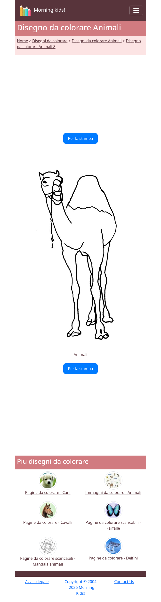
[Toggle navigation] (136, 10)
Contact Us (124, 581)
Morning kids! (41, 10)
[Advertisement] (80, 91)
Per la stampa (80, 138)
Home (22, 40)
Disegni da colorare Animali (97, 40)
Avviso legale (36, 581)
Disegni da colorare (49, 40)
